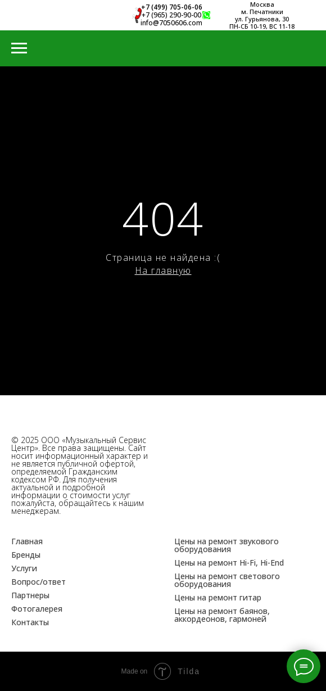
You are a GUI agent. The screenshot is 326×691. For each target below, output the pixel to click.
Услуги (24, 568)
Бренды (25, 554)
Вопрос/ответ (38, 581)
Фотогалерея (36, 608)
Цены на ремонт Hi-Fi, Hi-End (229, 562)
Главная (27, 541)
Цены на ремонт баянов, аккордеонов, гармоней (222, 615)
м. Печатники (262, 11)
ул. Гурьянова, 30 (262, 19)
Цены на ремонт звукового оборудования (226, 545)
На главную (163, 270)
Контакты (30, 622)
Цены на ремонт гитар (217, 597)
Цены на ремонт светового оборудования (227, 580)
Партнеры (30, 595)
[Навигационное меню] (19, 48)
